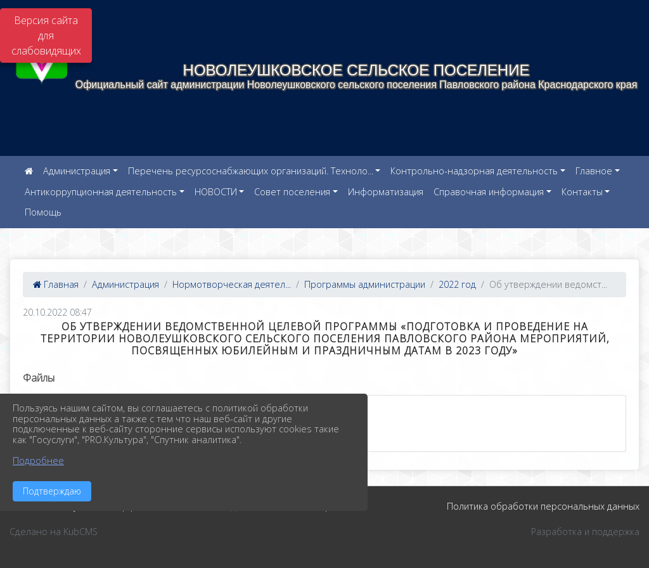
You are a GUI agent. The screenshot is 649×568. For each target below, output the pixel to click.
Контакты (582, 192)
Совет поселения (292, 192)
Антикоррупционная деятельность (101, 192)
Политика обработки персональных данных (543, 506)
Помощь (43, 212)
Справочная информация (489, 192)
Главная (56, 284)
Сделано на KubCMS (54, 532)
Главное (593, 171)
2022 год (457, 284)
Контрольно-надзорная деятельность (474, 171)
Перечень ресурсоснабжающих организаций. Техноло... (250, 171)
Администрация (76, 171)
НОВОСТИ (216, 192)
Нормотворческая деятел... (231, 284)
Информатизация (385, 192)
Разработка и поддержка (585, 532)
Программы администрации (364, 284)
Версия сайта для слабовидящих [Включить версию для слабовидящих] (46, 35)
